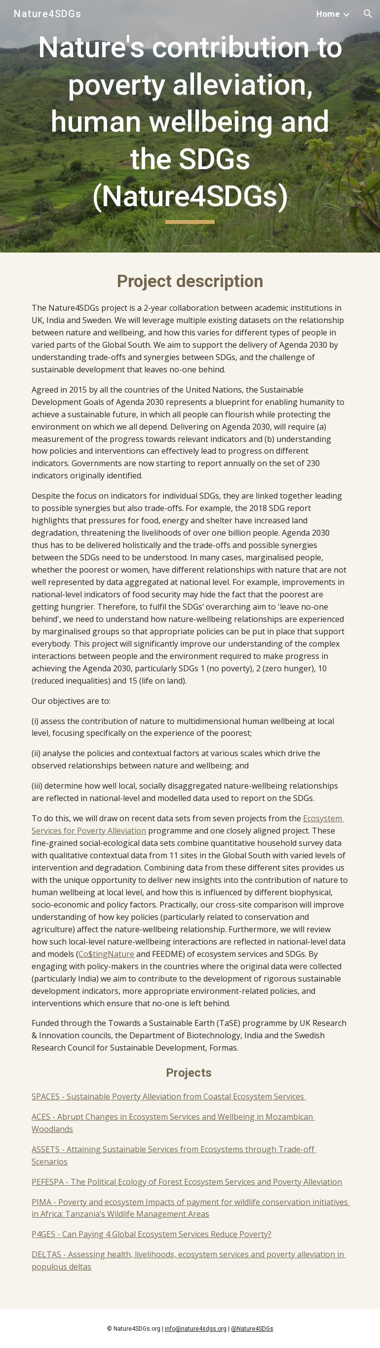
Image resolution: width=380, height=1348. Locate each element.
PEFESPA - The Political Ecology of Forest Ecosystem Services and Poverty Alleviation (187, 1181)
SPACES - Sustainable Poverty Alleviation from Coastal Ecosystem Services (169, 1096)
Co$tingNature (106, 953)
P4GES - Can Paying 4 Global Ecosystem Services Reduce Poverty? (151, 1234)
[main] (190, 126)
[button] (368, 14)
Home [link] (328, 13)
